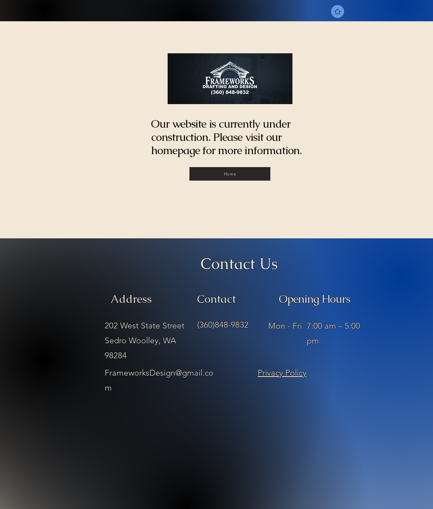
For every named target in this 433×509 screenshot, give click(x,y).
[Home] (337, 11)
